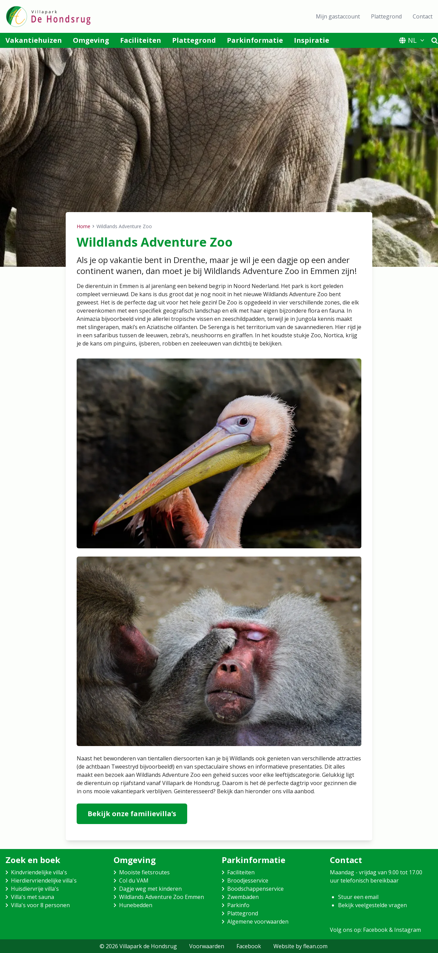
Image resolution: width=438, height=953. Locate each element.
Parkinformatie (255, 40)
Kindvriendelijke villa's (39, 872)
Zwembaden (243, 897)
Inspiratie (311, 40)
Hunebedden (135, 905)
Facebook (248, 946)
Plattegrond (386, 16)
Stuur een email (358, 897)
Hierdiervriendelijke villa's (44, 880)
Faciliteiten (140, 40)
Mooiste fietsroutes (144, 872)
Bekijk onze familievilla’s (132, 813)
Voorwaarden (206, 946)
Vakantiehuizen (33, 40)
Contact (423, 16)
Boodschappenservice (255, 888)
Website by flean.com (300, 946)
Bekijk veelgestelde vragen (372, 905)
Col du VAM (134, 880)
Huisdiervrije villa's (35, 888)
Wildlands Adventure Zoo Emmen (161, 897)
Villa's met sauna (32, 897)
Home (83, 226)
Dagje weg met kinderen (150, 888)
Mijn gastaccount (338, 16)
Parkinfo (238, 905)
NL (412, 40)
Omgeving (91, 40)
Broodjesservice (247, 880)
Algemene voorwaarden (257, 921)
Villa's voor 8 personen (40, 905)
